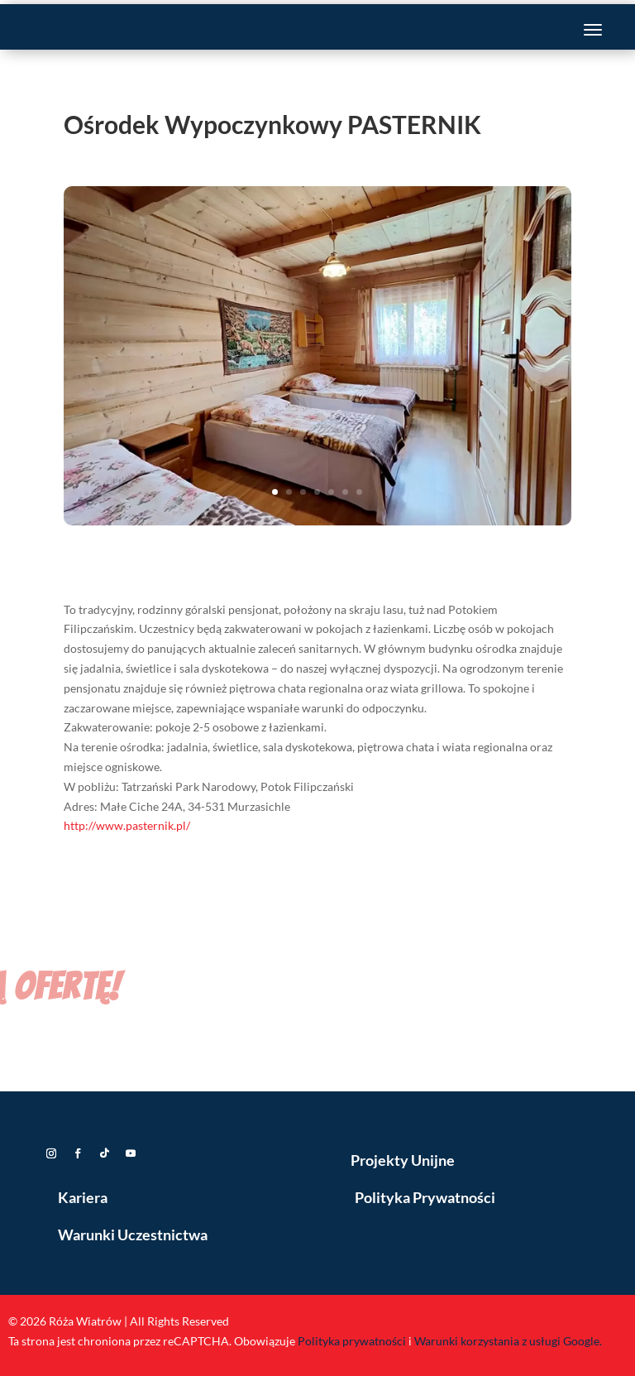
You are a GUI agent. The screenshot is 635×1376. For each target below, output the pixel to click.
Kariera (82, 1197)
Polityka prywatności (352, 1341)
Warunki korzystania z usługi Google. (508, 1341)
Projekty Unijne (403, 1160)
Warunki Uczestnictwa (133, 1234)
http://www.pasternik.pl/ (127, 825)
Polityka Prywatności (425, 1197)
